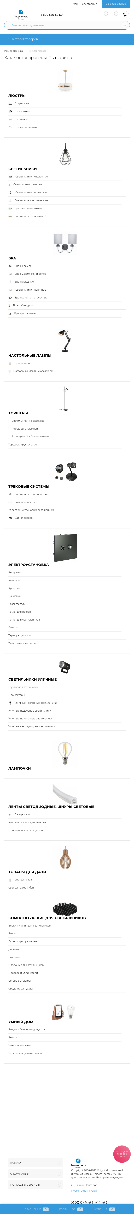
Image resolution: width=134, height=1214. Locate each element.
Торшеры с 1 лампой (23, 429)
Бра (12, 258)
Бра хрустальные (22, 313)
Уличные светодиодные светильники (31, 726)
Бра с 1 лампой (20, 266)
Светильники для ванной (27, 216)
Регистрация (88, 3)
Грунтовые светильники (23, 687)
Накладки (14, 596)
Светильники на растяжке (26, 421)
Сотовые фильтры (19, 980)
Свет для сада (20, 879)
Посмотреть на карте (84, 1190)
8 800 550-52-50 (51, 14)
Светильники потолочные (28, 176)
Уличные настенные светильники (32, 703)
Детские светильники (25, 208)
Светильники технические (28, 200)
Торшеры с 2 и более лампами (29, 436)
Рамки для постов (19, 611)
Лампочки (19, 768)
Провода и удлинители (23, 972)
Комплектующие (22, 502)
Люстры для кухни (23, 127)
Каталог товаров (21, 39)
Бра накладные (21, 282)
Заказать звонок (116, 3)
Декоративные (20, 363)
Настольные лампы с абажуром (30, 371)
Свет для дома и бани (22, 887)
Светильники (22, 169)
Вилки (12, 933)
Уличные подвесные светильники (29, 710)
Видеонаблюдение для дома (26, 1029)
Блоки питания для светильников (29, 925)
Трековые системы (28, 486)
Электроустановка (28, 565)
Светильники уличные (32, 679)
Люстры (17, 96)
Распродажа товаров (122, 1154)
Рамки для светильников (24, 619)
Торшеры (18, 413)
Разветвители (17, 603)
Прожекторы (16, 695)
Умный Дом (20, 1022)
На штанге (18, 119)
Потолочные (19, 111)
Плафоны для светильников (26, 965)
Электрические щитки (22, 643)
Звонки (13, 1037)
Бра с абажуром (20, 305)
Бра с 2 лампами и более (27, 274)
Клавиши (14, 580)
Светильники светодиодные (29, 494)
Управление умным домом (25, 1053)
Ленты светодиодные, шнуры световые (51, 807)
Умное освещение (20, 1045)
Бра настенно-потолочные (28, 297)
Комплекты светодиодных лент (27, 822)
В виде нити (19, 814)
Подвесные (18, 103)
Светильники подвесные (27, 192)
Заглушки (14, 572)
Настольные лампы (29, 355)
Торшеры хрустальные (22, 444)
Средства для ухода (20, 988)
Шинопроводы (20, 518)
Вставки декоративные (22, 941)
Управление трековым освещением (31, 510)
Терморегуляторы (19, 635)
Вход (75, 3)
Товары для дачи (27, 872)
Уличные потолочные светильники (30, 718)
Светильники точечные (25, 184)
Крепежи (14, 588)
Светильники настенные (27, 289)
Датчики (13, 949)
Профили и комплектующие (26, 830)
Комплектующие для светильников (47, 918)
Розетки (13, 627)
